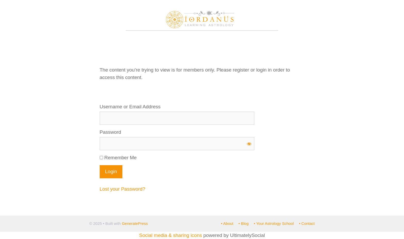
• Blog (244, 223)
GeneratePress (135, 223)
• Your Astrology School (274, 223)
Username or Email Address (130, 106)
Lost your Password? (122, 189)
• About (227, 223)
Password (110, 132)
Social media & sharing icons (171, 235)
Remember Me (118, 157)
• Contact (307, 223)
